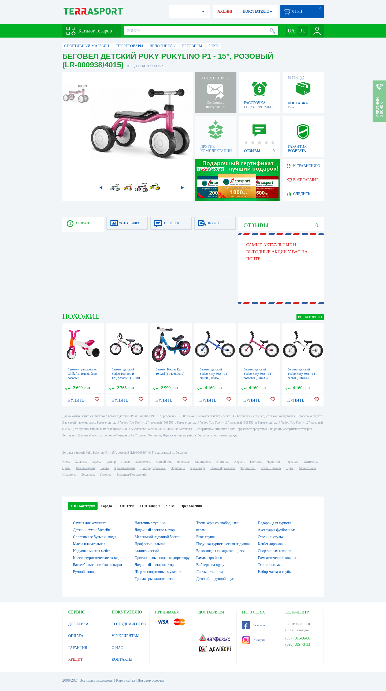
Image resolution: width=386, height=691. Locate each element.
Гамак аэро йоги (209, 558)
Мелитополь (307, 468)
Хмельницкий (85, 468)
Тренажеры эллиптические (156, 579)
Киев (65, 462)
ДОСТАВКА (78, 624)
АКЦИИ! (224, 11)
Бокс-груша (205, 537)
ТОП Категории (82, 506)
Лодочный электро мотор (155, 530)
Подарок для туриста (274, 523)
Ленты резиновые (210, 572)
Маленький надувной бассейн (158, 537)
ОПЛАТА (76, 636)
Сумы (66, 468)
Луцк (289, 468)
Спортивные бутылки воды (94, 537)
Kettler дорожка (270, 544)
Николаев (183, 462)
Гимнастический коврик (277, 558)
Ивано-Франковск (222, 468)
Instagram (254, 640)
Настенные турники (150, 523)
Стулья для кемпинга (90, 523)
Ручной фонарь (85, 572)
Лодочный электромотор (154, 565)
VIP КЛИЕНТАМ (126, 636)
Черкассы (292, 462)
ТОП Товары (150, 506)
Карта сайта (125, 680)
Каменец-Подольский (132, 474)
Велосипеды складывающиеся (220, 551)
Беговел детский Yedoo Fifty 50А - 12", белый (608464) (302, 373)
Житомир (310, 462)
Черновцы (178, 468)
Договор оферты (151, 680)
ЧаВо (170, 506)
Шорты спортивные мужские (158, 572)
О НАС (117, 648)
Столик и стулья (271, 537)
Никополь (69, 474)
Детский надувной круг (215, 579)
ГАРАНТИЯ (77, 648)
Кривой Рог (163, 462)
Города (106, 506)
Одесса (96, 462)
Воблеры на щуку (210, 565)
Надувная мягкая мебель (92, 551)
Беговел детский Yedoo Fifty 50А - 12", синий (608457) (214, 373)
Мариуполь (203, 462)
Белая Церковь (271, 468)
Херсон (239, 462)
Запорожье (142, 462)
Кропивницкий (124, 468)
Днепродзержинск (152, 468)
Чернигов (273, 462)
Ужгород (106, 474)
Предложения (191, 506)
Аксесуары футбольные (277, 530)
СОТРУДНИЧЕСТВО (129, 624)
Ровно (105, 468)
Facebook (253, 625)
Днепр (111, 462)
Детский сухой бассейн (91, 530)
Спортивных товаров (274, 551)
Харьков (80, 462)
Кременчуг (197, 468)
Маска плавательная (89, 544)
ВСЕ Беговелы (310, 317)
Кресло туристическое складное (98, 558)
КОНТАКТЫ (122, 659)
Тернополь (247, 468)
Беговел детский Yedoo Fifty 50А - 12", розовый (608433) (258, 373)
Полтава (255, 462)
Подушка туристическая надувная (223, 544)
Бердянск (87, 474)
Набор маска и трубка (275, 572)
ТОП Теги (125, 506)
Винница (222, 462)
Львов (125, 462)
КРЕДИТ (75, 659)
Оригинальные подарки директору (162, 558)
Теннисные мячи (271, 565)
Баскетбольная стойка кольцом (97, 565)
